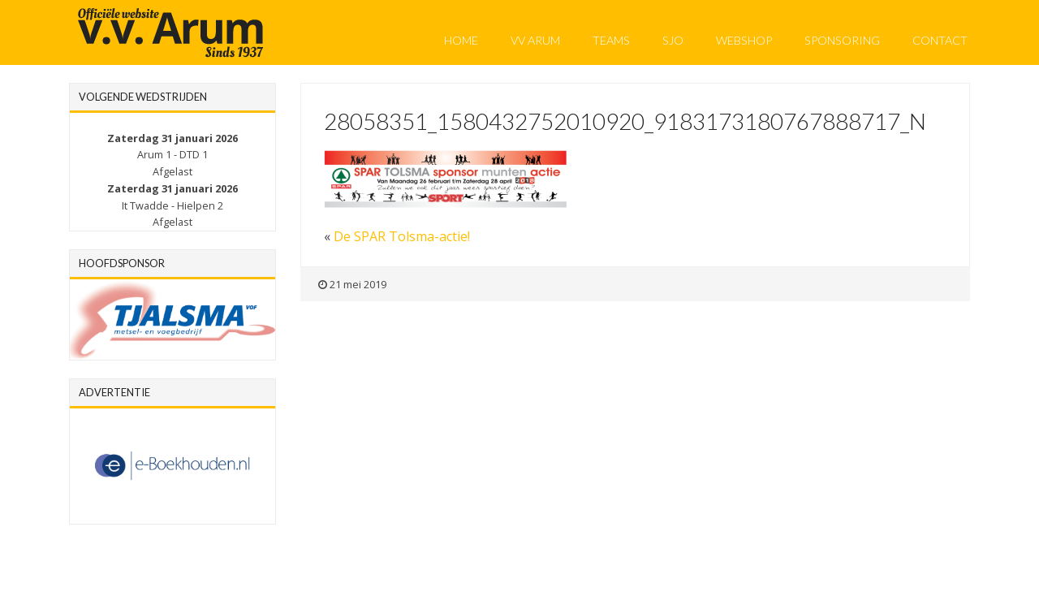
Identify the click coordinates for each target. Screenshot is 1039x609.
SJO (672, 40)
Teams (611, 40)
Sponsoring (842, 40)
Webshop (744, 40)
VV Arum (535, 40)
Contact (940, 40)
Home (461, 40)
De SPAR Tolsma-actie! (402, 236)
